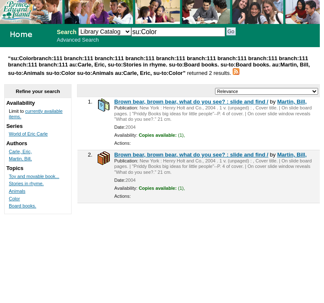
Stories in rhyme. (26, 183)
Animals (17, 191)
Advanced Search (78, 40)
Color (14, 198)
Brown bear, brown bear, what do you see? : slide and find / (191, 101)
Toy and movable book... (34, 176)
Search (67, 32)
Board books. (22, 205)
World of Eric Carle (28, 133)
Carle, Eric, (20, 151)
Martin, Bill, (292, 101)
